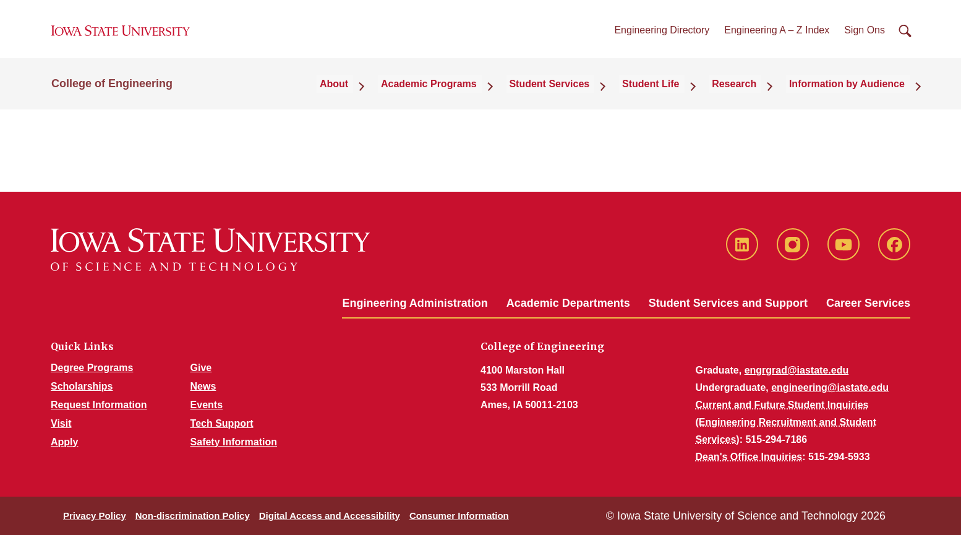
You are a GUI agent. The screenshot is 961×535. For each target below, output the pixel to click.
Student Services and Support (728, 303)
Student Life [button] (671, 93)
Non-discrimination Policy (192, 515)
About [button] (378, 93)
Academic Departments (568, 303)
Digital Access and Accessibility (329, 515)
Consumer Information (459, 515)
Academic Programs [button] (465, 93)
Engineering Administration (414, 303)
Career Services (868, 303)
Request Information (99, 405)
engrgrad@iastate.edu (797, 370)
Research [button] (747, 93)
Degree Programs (92, 367)
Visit (61, 423)
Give (201, 367)
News (203, 386)
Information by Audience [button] (852, 93)
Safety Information (233, 442)
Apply (64, 442)
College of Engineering (112, 94)
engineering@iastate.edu (830, 387)
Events (206, 405)
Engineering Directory (661, 36)
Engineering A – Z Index (776, 36)
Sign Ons (864, 36)
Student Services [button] (578, 93)
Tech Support (222, 423)
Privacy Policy (94, 515)
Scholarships (82, 386)
